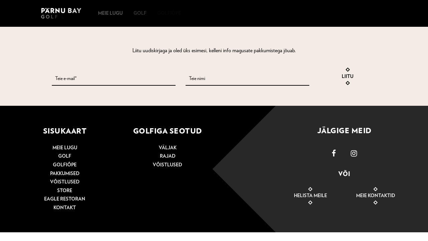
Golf (64, 156)
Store (64, 190)
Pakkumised (65, 173)
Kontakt (65, 208)
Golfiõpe (65, 165)
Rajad (168, 156)
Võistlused (65, 182)
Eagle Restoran (64, 199)
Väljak (168, 148)
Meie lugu (64, 148)
